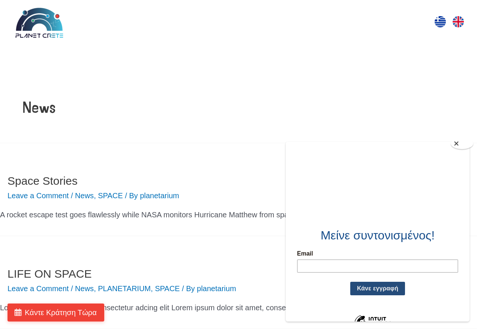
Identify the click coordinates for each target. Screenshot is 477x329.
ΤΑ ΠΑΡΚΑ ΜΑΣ (334, 23)
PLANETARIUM (124, 288)
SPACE (110, 195)
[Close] (462, 143)
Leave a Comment (38, 195)
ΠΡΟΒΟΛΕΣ (281, 23)
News (84, 195)
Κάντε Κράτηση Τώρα (61, 312)
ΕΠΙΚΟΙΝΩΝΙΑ (393, 23)
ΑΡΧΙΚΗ (128, 23)
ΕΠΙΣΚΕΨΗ (167, 23)
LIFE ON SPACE (50, 274)
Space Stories (43, 181)
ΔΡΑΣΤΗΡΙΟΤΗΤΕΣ (223, 23)
